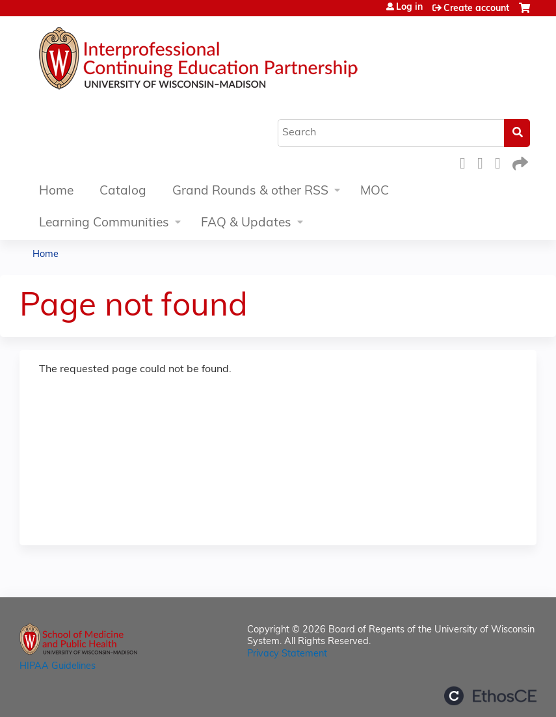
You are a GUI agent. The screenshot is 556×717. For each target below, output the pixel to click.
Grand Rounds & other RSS (250, 191)
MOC (374, 191)
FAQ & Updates (246, 223)
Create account (476, 9)
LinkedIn (501, 162)
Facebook (466, 162)
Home (56, 191)
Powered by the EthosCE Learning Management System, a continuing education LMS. (490, 695)
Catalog (122, 191)
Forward (518, 162)
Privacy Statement (287, 654)
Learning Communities (104, 223)
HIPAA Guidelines (58, 666)
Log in (409, 7)
